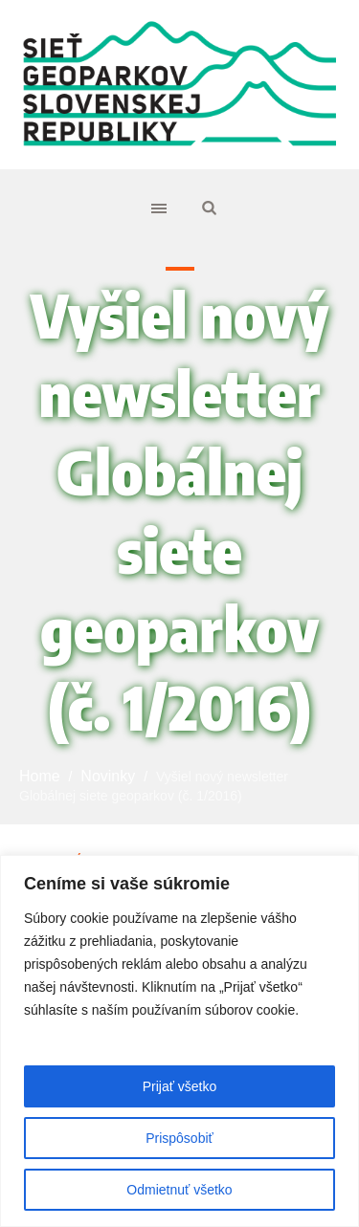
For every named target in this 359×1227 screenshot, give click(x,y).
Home (39, 776)
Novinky (107, 776)
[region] (179, 1041)
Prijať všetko (180, 1086)
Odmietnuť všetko (179, 1189)
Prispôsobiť (179, 1138)
